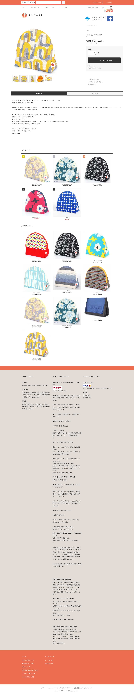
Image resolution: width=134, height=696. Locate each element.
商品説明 (39, 93)
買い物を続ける (91, 84)
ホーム (24, 7)
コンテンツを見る (48, 7)
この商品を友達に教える (93, 79)
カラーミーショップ (47, 688)
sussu (91, 25)
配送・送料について (28, 663)
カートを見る (49, 660)
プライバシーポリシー (28, 673)
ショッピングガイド (62, 7)
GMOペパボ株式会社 (74, 688)
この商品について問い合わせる (94, 82)
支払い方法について (28, 660)
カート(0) (108, 2)
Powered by (67, 691)
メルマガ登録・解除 (92, 7)
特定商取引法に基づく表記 (94, 68)
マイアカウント (95, 2)
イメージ (95, 93)
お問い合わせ (103, 7)
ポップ (95, 25)
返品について (90, 66)
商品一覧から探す (34, 7)
